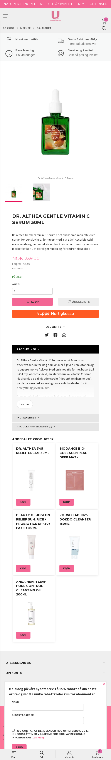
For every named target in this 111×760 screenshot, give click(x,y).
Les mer (25, 404)
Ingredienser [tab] (26, 417)
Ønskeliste (79, 301)
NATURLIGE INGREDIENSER (26, 4)
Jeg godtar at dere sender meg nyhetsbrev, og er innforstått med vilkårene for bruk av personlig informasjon (50, 734)
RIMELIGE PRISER (93, 4)
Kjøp (32, 301)
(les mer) (38, 737)
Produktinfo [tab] (26, 349)
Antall (17, 284)
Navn (48, 705)
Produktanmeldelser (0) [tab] (34, 426)
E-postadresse (48, 719)
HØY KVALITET (63, 4)
